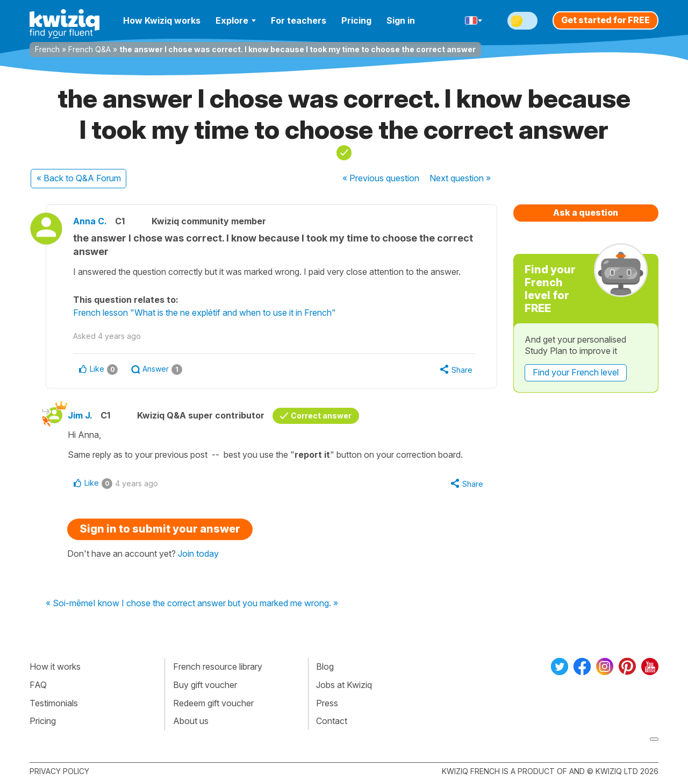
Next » (460, 178)
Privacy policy (59, 771)
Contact (331, 720)
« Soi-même (69, 603)
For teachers (298, 20)
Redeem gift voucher (213, 703)
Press (327, 703)
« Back (79, 178)
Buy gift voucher (205, 684)
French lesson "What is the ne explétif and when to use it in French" (204, 312)
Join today (198, 553)
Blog (325, 666)
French (47, 49)
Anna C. (90, 221)
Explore (236, 20)
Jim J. (80, 415)
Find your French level (576, 372)
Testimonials (54, 703)
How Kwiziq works (161, 20)
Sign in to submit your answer (160, 528)
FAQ (38, 684)
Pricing (356, 20)
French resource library (217, 666)
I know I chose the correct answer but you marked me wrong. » (215, 603)
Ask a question (585, 212)
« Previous (380, 178)
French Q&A (89, 49)
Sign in (400, 20)
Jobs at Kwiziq (344, 684)
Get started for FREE (605, 20)
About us (191, 720)
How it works (55, 666)
